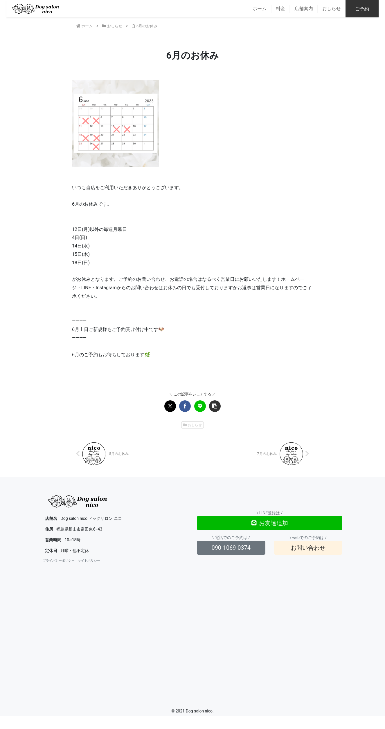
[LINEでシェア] (200, 406)
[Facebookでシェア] (185, 406)
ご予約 (368, 9)
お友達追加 (269, 523)
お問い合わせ (308, 548)
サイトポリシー (89, 561)
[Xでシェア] (170, 406)
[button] (215, 406)
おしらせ (192, 425)
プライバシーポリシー (59, 561)
